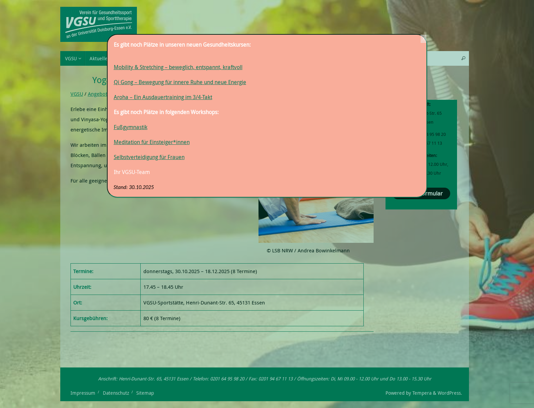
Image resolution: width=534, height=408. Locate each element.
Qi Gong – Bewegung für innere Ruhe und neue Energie (180, 82)
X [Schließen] (423, 39)
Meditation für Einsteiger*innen (152, 142)
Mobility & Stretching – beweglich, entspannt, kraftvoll (178, 67)
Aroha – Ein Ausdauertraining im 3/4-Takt (163, 97)
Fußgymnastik (130, 127)
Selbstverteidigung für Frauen (149, 157)
